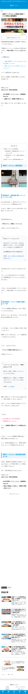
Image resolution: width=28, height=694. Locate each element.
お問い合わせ (21, 689)
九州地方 (4, 587)
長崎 (9, 587)
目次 (12, 146)
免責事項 (7, 689)
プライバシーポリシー (20, 687)
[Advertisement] (14, 127)
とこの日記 (11, 386)
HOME (7, 687)
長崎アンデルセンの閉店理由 (11, 149)
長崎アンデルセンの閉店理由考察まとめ (13, 159)
